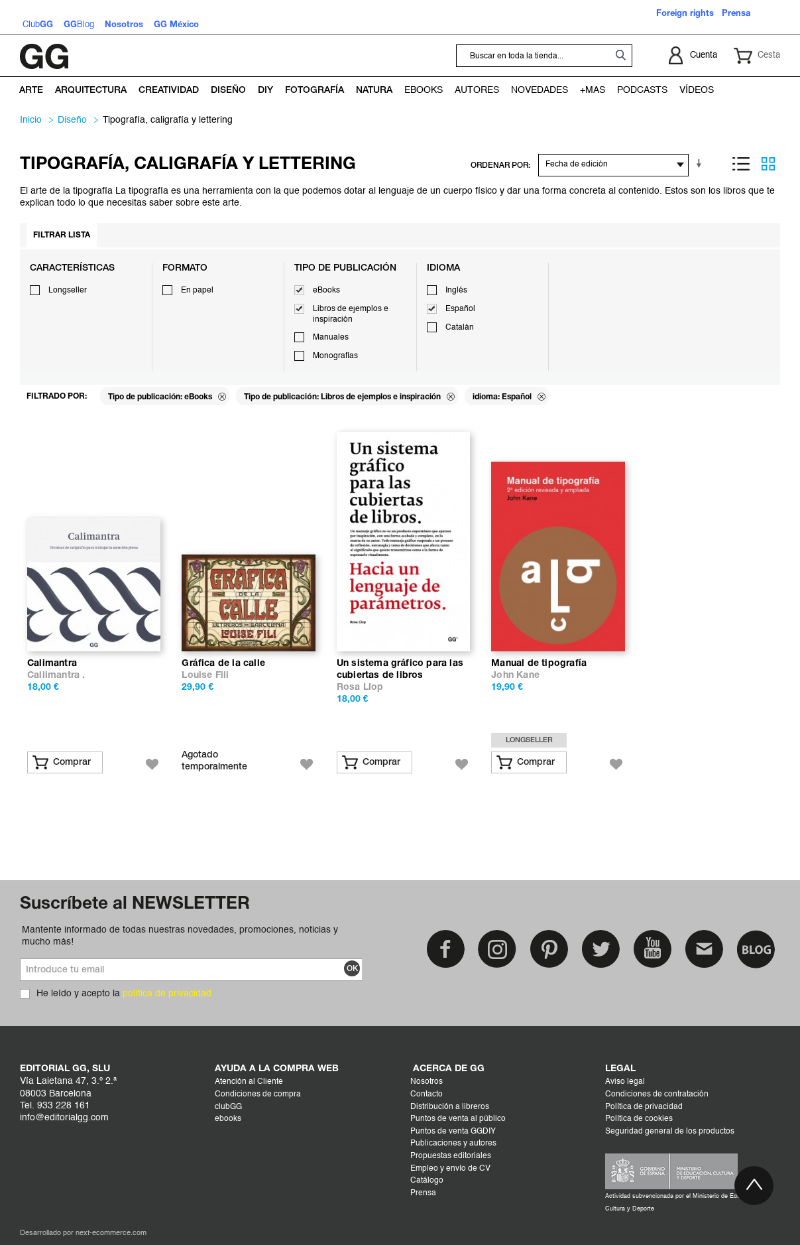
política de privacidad (167, 993)
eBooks (326, 291)
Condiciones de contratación (657, 1094)
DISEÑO (72, 120)
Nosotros (426, 1082)
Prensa (423, 1193)
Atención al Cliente (249, 1082)
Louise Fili (205, 675)
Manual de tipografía (539, 663)
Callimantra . (56, 675)
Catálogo (426, 1181)
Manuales (331, 338)
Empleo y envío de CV (450, 1169)
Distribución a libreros (449, 1107)
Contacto (426, 1094)
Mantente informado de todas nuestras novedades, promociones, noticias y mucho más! (180, 936)
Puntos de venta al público (458, 1119)
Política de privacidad (644, 1107)
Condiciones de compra (258, 1094)
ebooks (228, 1119)
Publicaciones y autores (453, 1143)
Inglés (456, 291)
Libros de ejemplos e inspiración (350, 314)
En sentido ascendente (701, 164)
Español (460, 309)
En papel (197, 291)
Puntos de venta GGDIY (453, 1132)
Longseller (67, 291)
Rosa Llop (360, 687)
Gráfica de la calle (223, 663)
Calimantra (52, 663)
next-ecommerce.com (111, 1233)
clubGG (228, 1107)
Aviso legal (625, 1082)
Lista (741, 163)
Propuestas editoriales (450, 1156)
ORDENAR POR (499, 165)
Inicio (31, 120)
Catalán (459, 328)
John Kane (515, 675)
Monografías (335, 356)
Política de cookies (639, 1119)
